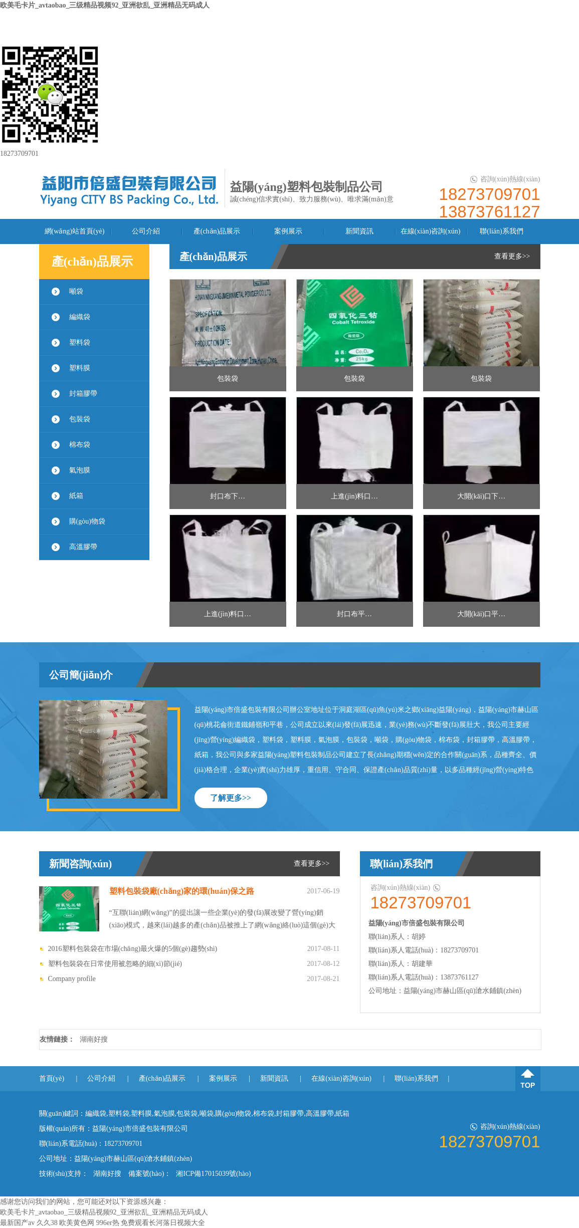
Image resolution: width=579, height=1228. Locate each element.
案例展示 (288, 231)
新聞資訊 (359, 231)
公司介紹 (146, 231)
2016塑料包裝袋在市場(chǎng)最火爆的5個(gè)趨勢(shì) (133, 948)
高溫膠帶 (83, 547)
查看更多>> (512, 256)
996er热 (107, 1222)
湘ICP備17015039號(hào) (213, 1173)
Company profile (72, 979)
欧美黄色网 (76, 1222)
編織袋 (79, 317)
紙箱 (76, 496)
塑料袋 (79, 342)
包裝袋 (79, 419)
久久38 (47, 1222)
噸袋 (76, 291)
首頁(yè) (52, 1078)
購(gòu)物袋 (87, 521)
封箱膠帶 (83, 393)
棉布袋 (79, 444)
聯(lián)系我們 (501, 231)
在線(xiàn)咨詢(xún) (431, 231)
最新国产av (17, 1222)
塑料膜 (79, 368)
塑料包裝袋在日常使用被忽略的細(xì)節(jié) (115, 963)
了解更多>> (230, 798)
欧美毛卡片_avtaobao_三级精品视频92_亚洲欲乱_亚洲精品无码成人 (105, 5)
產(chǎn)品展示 (217, 231)
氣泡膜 (79, 470)
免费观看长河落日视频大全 (163, 1222)
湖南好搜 (94, 1039)
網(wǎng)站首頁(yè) (75, 231)
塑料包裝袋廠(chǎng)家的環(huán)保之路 (182, 891)
